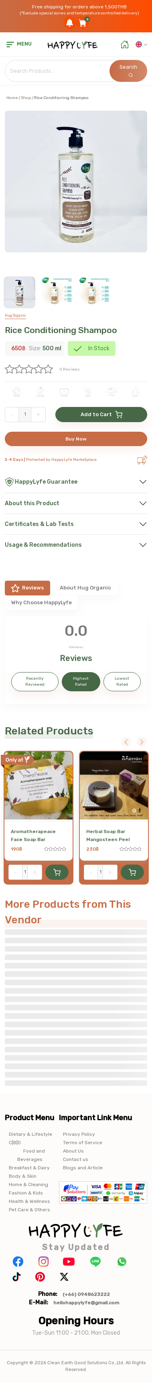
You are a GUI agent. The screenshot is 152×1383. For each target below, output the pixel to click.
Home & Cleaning (28, 1184)
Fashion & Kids (26, 1193)
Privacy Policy (79, 1134)
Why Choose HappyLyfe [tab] (41, 602)
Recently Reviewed (35, 681)
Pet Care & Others (29, 1209)
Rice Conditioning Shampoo (61, 330)
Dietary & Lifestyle (30, 1134)
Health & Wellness (29, 1201)
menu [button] (18, 44)
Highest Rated (81, 681)
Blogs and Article (83, 1168)
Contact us (75, 1159)
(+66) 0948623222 (86, 1294)
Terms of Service (82, 1142)
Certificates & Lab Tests (39, 524)
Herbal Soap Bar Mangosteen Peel (108, 835)
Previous (126, 742)
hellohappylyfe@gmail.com (86, 1303)
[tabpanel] (76, 660)
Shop (26, 97)
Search (128, 70)
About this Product (32, 503)
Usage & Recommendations (43, 545)
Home (12, 97)
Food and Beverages (31, 1155)
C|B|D (15, 1142)
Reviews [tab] (27, 588)
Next (142, 742)
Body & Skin (22, 1176)
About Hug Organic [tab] (85, 588)
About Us (73, 1151)
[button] (141, 44)
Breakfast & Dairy (29, 1168)
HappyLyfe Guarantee (41, 482)
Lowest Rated (122, 681)
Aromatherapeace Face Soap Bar (33, 835)
